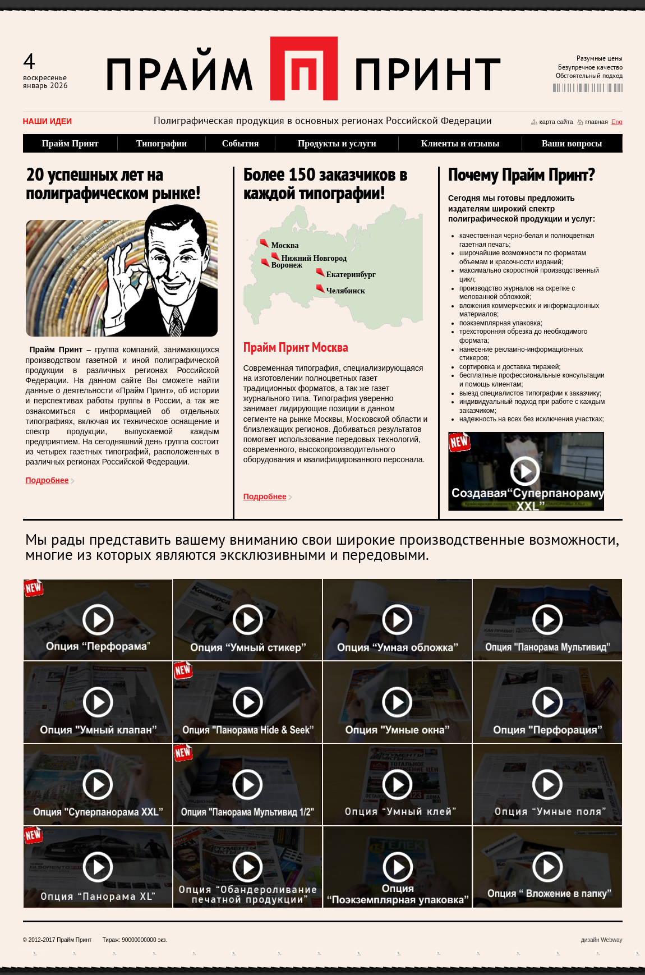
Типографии (161, 143)
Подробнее (47, 480)
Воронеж (287, 265)
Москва (285, 245)
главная (597, 121)
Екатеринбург (351, 274)
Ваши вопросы (572, 143)
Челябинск (345, 291)
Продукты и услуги (337, 143)
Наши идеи (47, 121)
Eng (617, 121)
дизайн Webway (602, 940)
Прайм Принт (70, 143)
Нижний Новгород (314, 258)
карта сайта (556, 121)
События (240, 143)
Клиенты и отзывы (460, 143)
